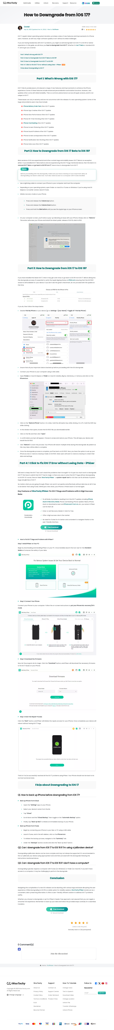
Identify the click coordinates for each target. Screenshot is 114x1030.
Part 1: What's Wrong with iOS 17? (31, 55)
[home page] (10, 4)
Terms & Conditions (40, 999)
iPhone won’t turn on (71, 504)
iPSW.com (72, 280)
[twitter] (99, 983)
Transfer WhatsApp (69, 1006)
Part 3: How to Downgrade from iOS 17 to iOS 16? (36, 61)
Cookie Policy (38, 995)
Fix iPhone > (51, 965)
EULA (35, 1003)
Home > (44, 965)
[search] (79, 3)
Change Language (15, 995)
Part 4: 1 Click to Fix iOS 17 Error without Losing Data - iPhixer (40, 65)
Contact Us (52, 988)
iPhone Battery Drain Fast (32, 106)
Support (65, 3)
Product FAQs (53, 999)
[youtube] (103, 983)
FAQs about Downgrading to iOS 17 (32, 68)
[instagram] (106, 983)
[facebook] (96, 983)
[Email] (90, 993)
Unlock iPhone (67, 1010)
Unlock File (66, 1003)
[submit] (102, 993)
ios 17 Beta (80, 45)
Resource (73, 3)
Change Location (68, 999)
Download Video (68, 995)
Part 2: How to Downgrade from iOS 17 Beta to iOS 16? (38, 58)
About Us (37, 988)
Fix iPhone (55, 29)
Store (96, 3)
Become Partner (39, 1010)
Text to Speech (68, 991)
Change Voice (67, 988)
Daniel (27, 27)
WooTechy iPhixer (48, 478)
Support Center (53, 991)
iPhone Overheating (30, 123)
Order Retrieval (53, 995)
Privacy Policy (38, 991)
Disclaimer (37, 1006)
